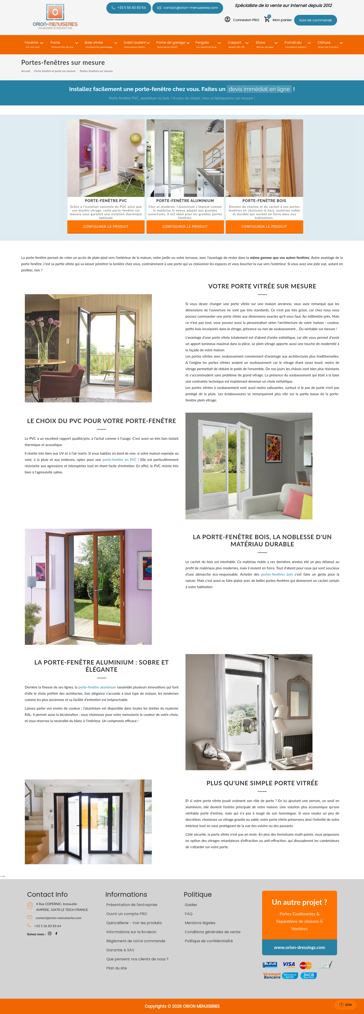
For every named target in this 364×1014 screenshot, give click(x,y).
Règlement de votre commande (135, 941)
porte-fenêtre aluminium (97, 687)
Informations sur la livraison (131, 932)
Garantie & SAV (120, 950)
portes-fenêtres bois (277, 574)
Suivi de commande (315, 20)
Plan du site (116, 968)
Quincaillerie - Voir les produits (134, 923)
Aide (345, 1004)
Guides (191, 904)
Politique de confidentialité (209, 941)
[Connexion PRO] (242, 20)
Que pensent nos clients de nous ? (137, 959)
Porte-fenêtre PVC (106, 201)
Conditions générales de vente (212, 932)
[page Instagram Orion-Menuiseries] (50, 934)
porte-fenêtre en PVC (120, 459)
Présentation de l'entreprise (131, 904)
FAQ (188, 913)
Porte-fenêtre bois (264, 201)
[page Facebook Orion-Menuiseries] (56, 934)
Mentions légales (200, 923)
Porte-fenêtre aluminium (185, 201)
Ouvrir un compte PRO (126, 913)
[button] (32, 42)
